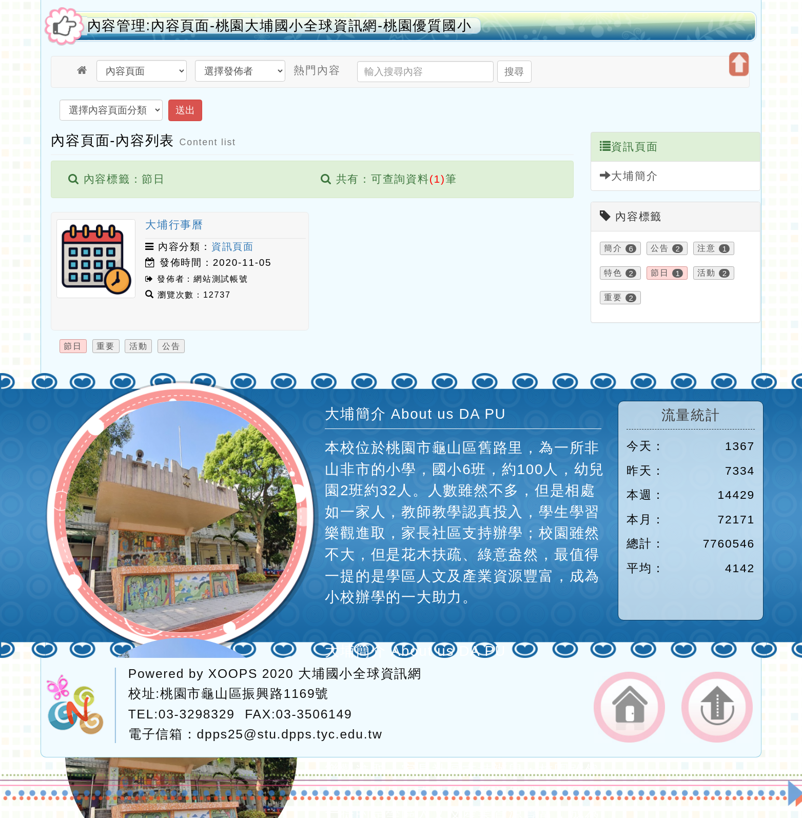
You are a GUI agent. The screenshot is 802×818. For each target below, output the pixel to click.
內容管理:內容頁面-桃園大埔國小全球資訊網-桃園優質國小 (279, 25)
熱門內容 (317, 70)
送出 (185, 110)
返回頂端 (717, 707)
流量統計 (690, 415)
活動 (138, 345)
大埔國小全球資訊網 (360, 673)
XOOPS (233, 673)
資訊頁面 (232, 246)
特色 (613, 273)
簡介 (613, 248)
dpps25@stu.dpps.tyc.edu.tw (290, 734)
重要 (105, 345)
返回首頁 (629, 707)
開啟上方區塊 (739, 64)
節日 (73, 345)
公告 (171, 345)
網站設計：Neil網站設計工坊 (81, 705)
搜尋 (514, 71)
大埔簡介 (629, 175)
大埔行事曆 (174, 224)
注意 (706, 248)
